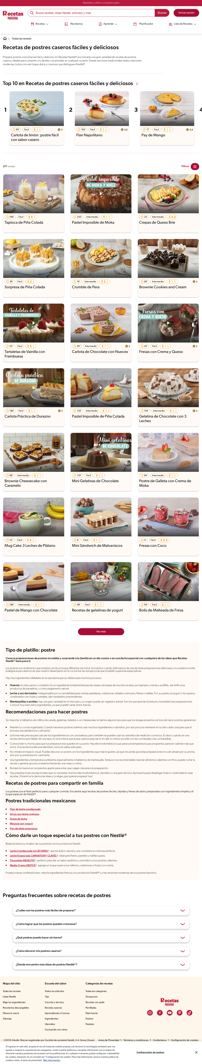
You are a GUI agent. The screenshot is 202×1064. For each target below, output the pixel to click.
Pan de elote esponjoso (24, 840)
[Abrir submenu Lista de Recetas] (183, 23)
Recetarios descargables (16, 1021)
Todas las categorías (97, 1004)
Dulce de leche (19, 830)
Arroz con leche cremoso (25, 826)
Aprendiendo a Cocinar (58, 1026)
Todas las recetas (23, 38)
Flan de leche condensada (26, 821)
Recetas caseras (54, 1021)
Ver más (101, 631)
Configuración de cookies (150, 1052)
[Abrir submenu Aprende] (107, 23)
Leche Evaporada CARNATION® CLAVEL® (37, 868)
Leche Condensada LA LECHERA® (32, 863)
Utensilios (50, 1037)
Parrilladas (92, 1021)
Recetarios (72, 23)
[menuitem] (38, 24)
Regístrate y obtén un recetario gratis (101, 3)
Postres (90, 1032)
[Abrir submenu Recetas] (38, 23)
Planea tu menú (11, 1026)
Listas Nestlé (10, 1010)
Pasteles (90, 1037)
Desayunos (92, 1010)
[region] (101, 1052)
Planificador (143, 23)
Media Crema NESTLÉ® (25, 878)
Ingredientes (52, 1032)
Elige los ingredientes (14, 1015)
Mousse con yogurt (22, 835)
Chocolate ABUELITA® (24, 873)
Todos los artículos (55, 1004)
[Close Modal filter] (195, 166)
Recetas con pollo (95, 1015)
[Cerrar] (196, 1052)
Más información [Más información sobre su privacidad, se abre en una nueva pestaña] (73, 1060)
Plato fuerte (92, 1026)
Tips (47, 1010)
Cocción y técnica (55, 1015)
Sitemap (7, 1032)
